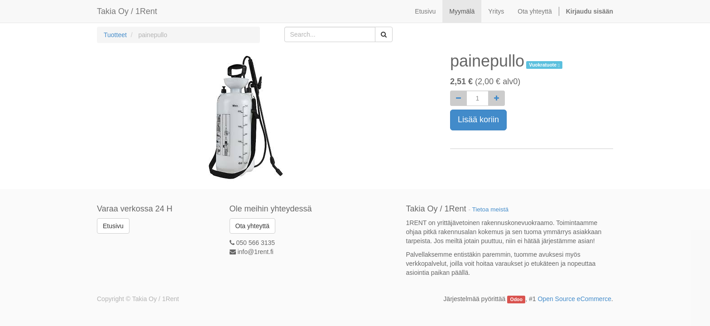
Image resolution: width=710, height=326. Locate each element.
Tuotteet (115, 34)
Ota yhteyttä (252, 226)
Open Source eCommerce (574, 298)
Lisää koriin (478, 119)
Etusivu (113, 226)
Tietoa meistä (490, 209)
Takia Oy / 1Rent (127, 11)
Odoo (516, 299)
